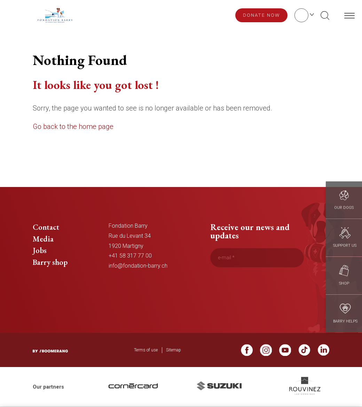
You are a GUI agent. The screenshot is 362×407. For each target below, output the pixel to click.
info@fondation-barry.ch (138, 265)
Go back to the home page (73, 126)
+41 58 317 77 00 (130, 255)
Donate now (261, 15)
